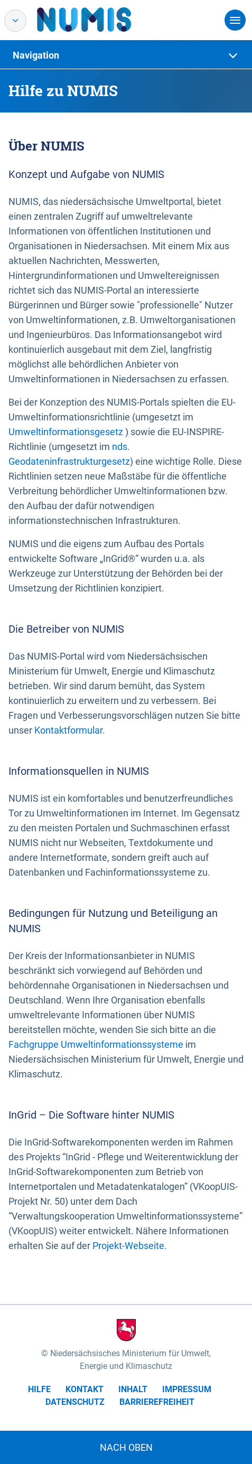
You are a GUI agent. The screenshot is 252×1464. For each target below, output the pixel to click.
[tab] (126, 55)
